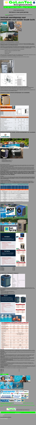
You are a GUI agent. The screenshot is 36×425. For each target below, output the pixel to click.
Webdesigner (2, 414)
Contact (27, 7)
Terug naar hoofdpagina (4, 418)
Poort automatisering (22, 7)
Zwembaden (12, 7)
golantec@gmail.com (18, 412)
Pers (30, 7)
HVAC (8, 7)
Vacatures (34, 7)
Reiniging (17, 7)
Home (5, 7)
